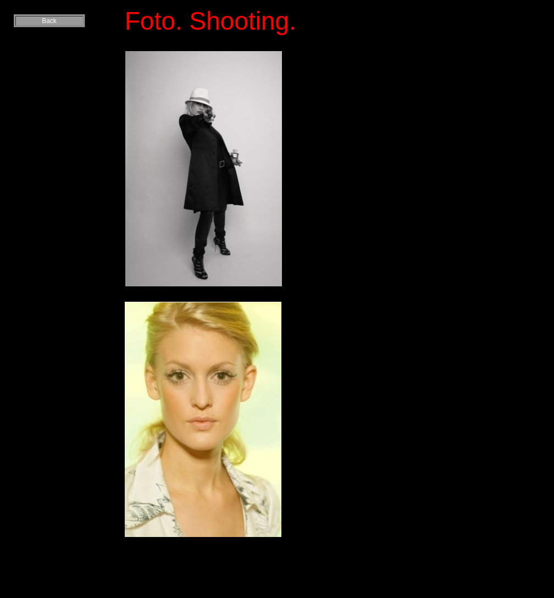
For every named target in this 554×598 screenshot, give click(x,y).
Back (49, 21)
